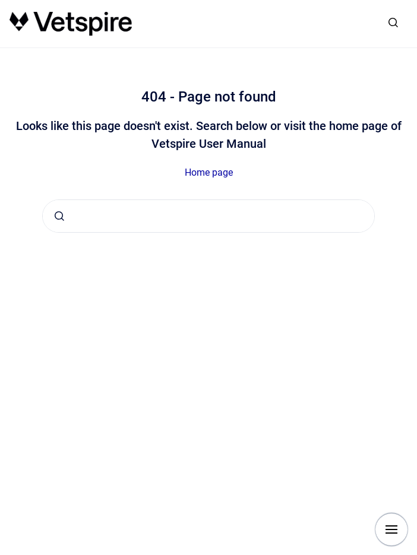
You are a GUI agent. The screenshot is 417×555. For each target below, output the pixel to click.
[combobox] (208, 216)
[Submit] (59, 216)
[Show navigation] (391, 529)
